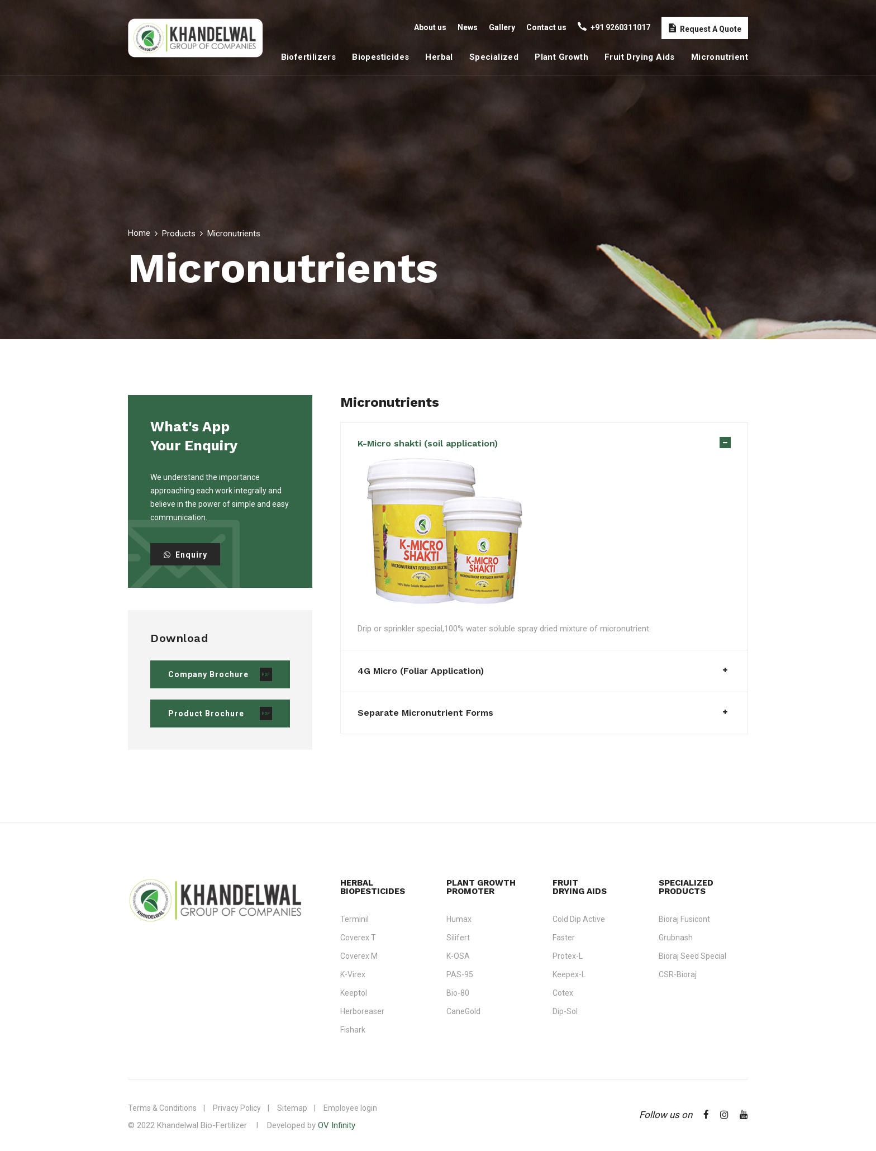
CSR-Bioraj (678, 974)
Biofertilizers (308, 57)
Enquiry (185, 554)
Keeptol (353, 992)
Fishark (352, 1029)
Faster (564, 937)
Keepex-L (569, 974)
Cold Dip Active (579, 919)
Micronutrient (719, 57)
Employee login (350, 1108)
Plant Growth (561, 57)
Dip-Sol (565, 1011)
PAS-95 (459, 974)
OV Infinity (336, 1125)
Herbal (439, 57)
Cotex (563, 992)
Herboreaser (362, 1011)
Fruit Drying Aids (639, 57)
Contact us (546, 27)
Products (179, 234)
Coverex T (358, 937)
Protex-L (568, 956)
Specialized (493, 57)
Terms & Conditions (162, 1108)
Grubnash (676, 937)
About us (430, 27)
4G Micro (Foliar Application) (421, 670)
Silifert (458, 937)
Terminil (354, 919)
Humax (459, 919)
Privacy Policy (237, 1108)
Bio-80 (457, 992)
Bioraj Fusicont (684, 919)
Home (139, 233)
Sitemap (292, 1108)
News (468, 27)
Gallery (502, 27)
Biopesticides (380, 57)
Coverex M (359, 956)
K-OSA (458, 956)
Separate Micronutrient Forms (425, 712)
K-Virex (352, 974)
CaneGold (463, 1011)
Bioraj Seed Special (692, 956)
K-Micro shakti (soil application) (428, 443)
